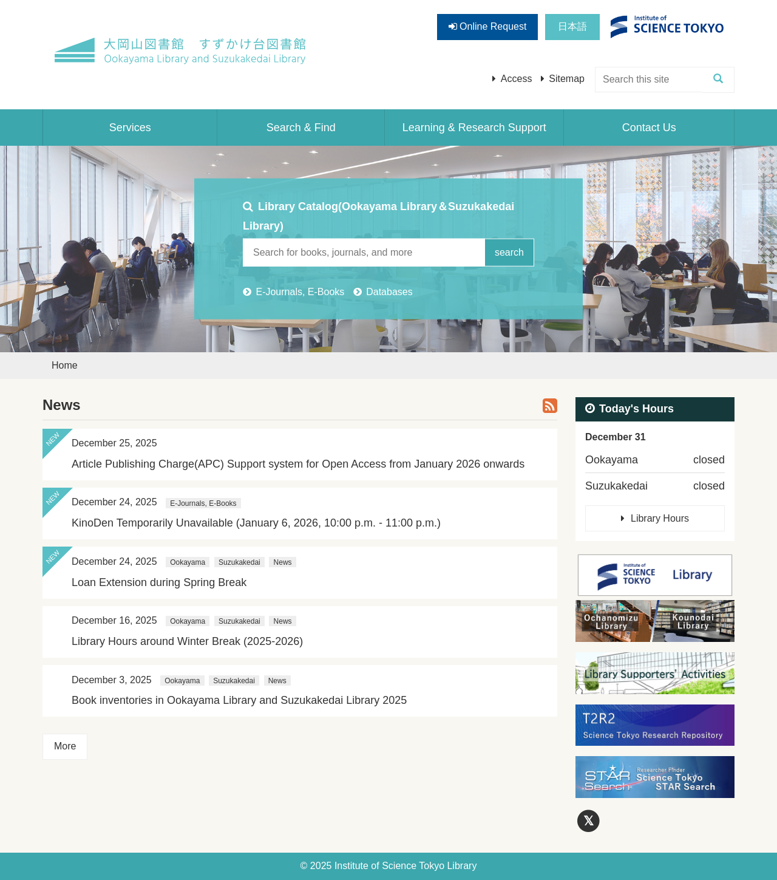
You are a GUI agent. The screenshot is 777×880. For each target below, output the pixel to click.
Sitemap (567, 78)
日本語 (572, 26)
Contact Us (649, 127)
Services (130, 127)
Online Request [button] (488, 26)
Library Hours (660, 518)
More (65, 746)
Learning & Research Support (474, 127)
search (509, 252)
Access (516, 78)
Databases (389, 292)
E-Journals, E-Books (300, 292)
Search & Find (301, 127)
